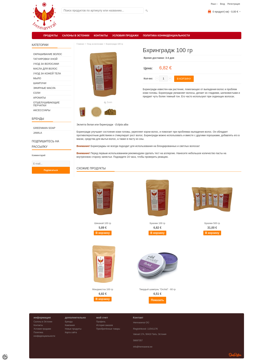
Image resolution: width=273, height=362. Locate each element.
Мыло (37, 78)
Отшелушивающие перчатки (46, 104)
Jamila (37, 132)
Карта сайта (71, 332)
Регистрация (233, 4)
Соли (36, 92)
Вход (222, 4)
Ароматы (39, 97)
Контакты (101, 35)
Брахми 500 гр (212, 223)
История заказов (104, 325)
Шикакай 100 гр (102, 223)
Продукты (51, 35)
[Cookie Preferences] (5, 357)
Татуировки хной (45, 59)
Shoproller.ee (235, 355)
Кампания (70, 325)
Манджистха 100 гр (102, 289)
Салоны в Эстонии (75, 35)
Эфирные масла (44, 88)
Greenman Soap (44, 128)
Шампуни (39, 83)
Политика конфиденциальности (166, 35)
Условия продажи (125, 35)
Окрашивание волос (47, 54)
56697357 (138, 340)
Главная (80, 44)
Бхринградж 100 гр (114, 44)
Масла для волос (45, 68)
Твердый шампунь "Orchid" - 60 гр (157, 289)
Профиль (101, 321)
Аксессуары (41, 110)
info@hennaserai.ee (143, 347)
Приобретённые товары (108, 329)
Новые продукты (73, 329)
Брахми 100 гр (157, 223)
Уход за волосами (46, 63)
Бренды (69, 321)
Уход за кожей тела (47, 73)
